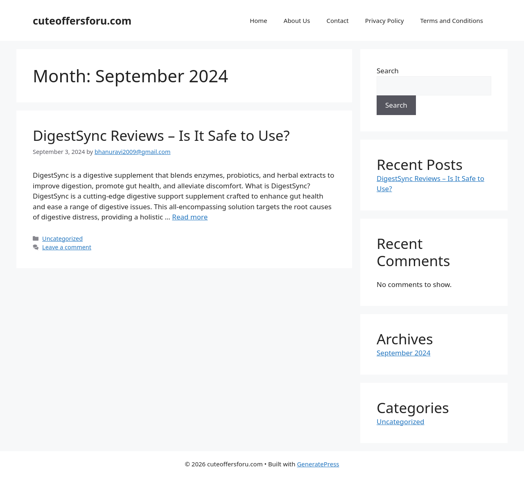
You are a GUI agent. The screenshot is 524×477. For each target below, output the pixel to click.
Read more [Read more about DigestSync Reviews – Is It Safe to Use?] (190, 217)
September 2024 (403, 352)
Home (258, 20)
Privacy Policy (384, 20)
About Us (297, 20)
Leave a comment (66, 247)
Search (388, 70)
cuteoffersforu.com (82, 20)
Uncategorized (62, 238)
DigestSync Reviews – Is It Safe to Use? (161, 135)
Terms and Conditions (451, 20)
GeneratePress (318, 464)
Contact (337, 20)
